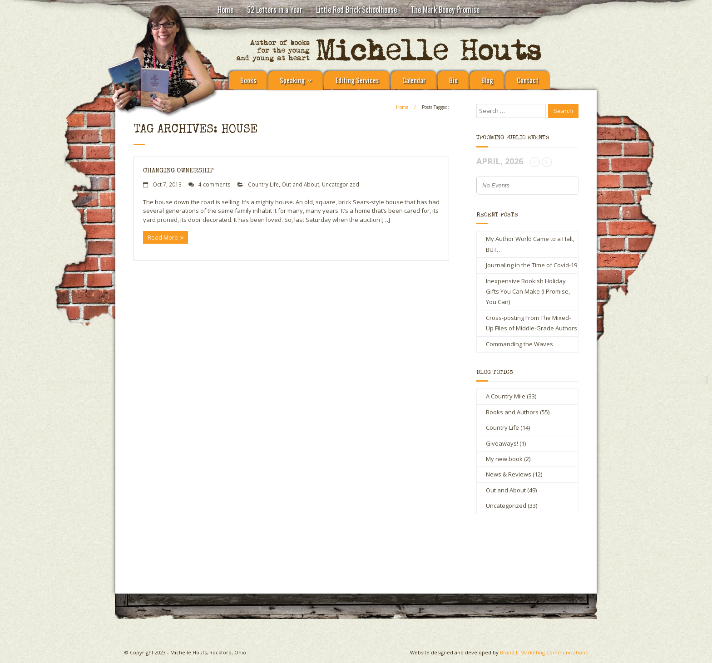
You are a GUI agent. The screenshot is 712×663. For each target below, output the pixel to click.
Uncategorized (340, 184)
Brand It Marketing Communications (544, 652)
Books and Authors (512, 412)
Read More (163, 237)
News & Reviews (508, 474)
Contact (528, 80)
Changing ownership (178, 170)
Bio (453, 80)
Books (248, 80)
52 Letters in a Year (274, 9)
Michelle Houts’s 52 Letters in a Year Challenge (270, 554)
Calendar (413, 80)
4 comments (214, 184)
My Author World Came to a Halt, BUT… (530, 244)
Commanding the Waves (519, 344)
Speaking (292, 80)
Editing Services (357, 80)
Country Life (263, 184)
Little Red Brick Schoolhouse (356, 9)
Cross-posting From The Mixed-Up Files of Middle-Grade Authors (531, 323)
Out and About (300, 184)
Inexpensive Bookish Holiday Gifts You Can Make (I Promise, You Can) (528, 291)
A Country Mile (505, 396)
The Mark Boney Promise (445, 9)
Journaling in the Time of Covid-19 (531, 265)
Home (225, 9)
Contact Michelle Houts (449, 550)
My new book (504, 459)
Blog (487, 80)
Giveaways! (502, 443)
